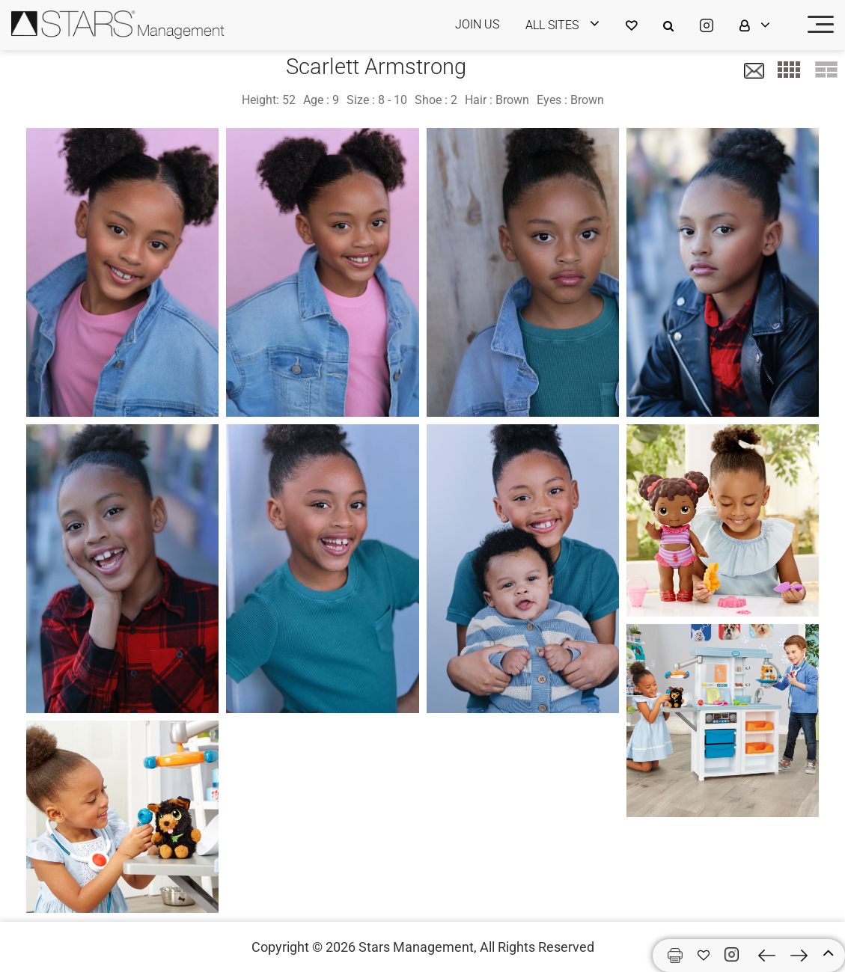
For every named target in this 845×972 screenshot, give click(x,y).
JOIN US (477, 24)
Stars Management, (418, 947)
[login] (572, 25)
